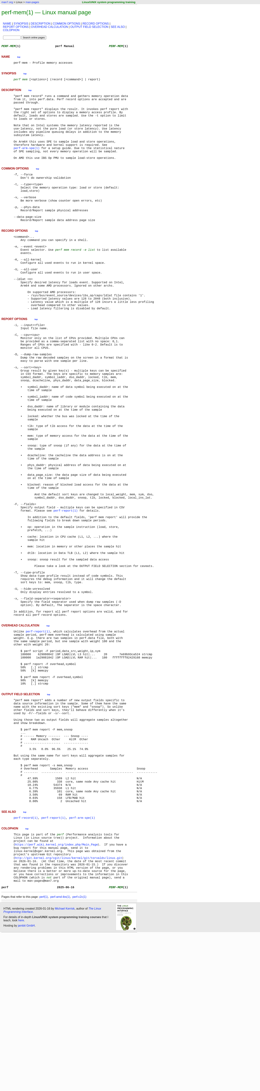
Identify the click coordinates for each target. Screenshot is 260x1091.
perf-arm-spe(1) (27, 162)
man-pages (32, 2)
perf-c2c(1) (79, 1053)
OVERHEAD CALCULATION (49, 26)
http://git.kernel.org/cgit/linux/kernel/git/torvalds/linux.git (69, 1008)
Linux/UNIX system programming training (108, 2)
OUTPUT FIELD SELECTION (89, 26)
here (21, 1077)
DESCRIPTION (40, 23)
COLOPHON (11, 30)
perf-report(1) (65, 597)
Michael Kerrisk (65, 1065)
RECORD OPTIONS (96, 23)
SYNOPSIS (21, 23)
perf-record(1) (26, 963)
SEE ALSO (118, 26)
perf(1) (43, 1053)
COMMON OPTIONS (66, 23)
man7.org (7, 2)
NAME (7, 23)
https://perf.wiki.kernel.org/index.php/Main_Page (57, 992)
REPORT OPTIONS (16, 26)
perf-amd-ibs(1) (60, 1053)
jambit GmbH (26, 1082)
